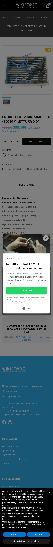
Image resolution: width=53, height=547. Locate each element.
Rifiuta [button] (14, 534)
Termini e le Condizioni (30, 300)
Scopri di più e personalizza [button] (26, 541)
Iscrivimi (26, 290)
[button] (49, 492)
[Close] (46, 238)
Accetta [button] (38, 534)
